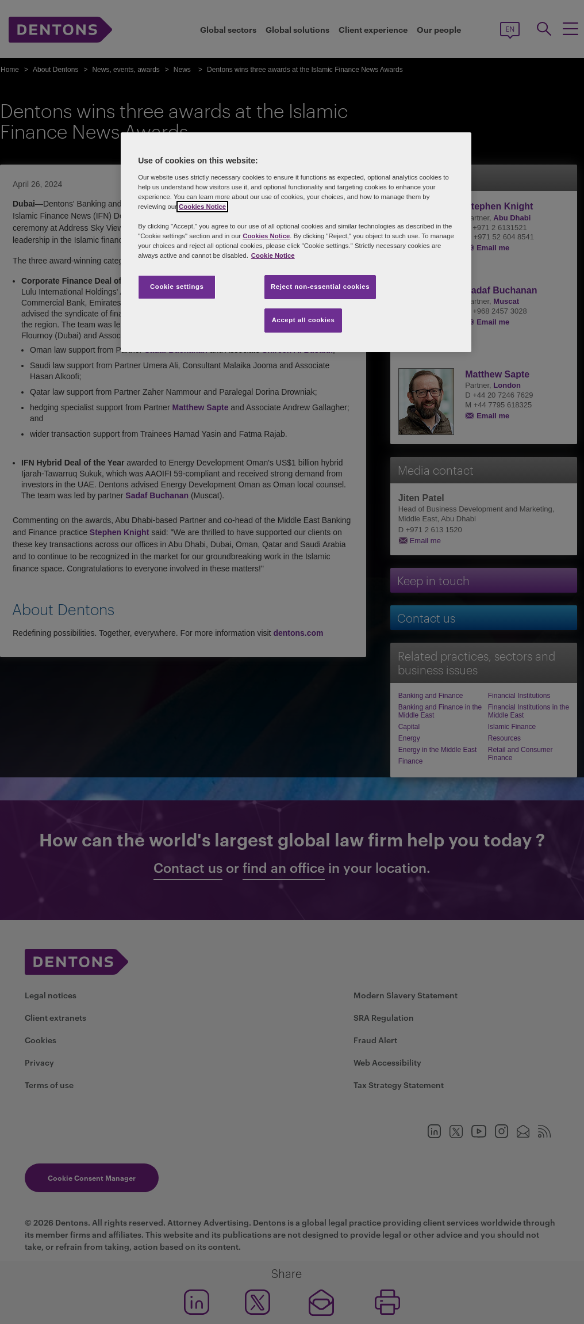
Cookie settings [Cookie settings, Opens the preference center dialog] (176, 286)
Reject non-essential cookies (320, 286)
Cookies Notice (202, 206)
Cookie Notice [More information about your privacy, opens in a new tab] (273, 255)
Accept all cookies (303, 319)
